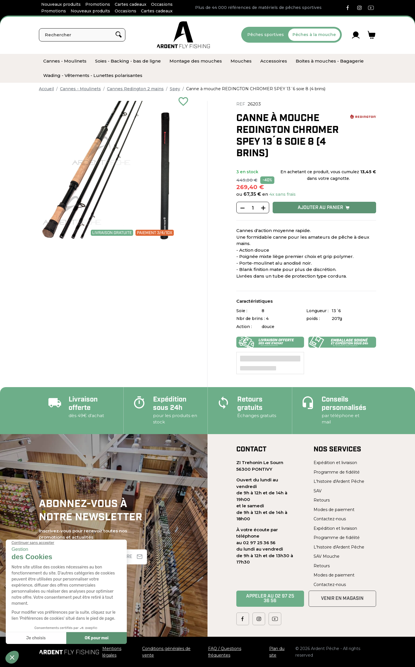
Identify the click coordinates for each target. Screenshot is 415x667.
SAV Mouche (326, 556)
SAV (318, 490)
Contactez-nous (330, 518)
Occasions (162, 4)
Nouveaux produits (61, 4)
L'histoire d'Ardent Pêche (339, 481)
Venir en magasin (342, 598)
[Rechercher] (82, 35)
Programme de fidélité (337, 472)
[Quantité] (252, 208)
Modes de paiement (334, 509)
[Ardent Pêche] (183, 34)
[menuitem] (65, 61)
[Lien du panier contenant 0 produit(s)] (371, 35)
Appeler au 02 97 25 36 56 (270, 598)
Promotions (97, 4)
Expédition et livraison (335, 462)
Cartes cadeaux (130, 4)
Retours (322, 500)
